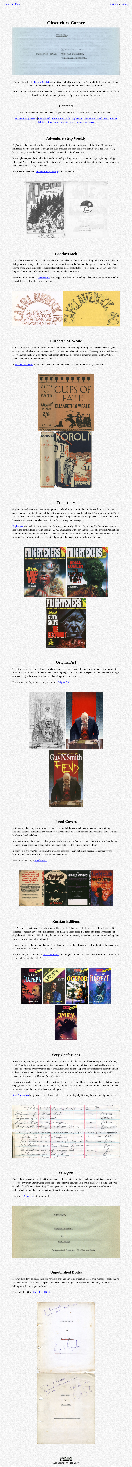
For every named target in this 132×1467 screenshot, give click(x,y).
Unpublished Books (85, 122)
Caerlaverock (44, 118)
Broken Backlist (41, 82)
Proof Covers (102, 118)
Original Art (89, 118)
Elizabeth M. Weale (61, 118)
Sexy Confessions (55, 122)
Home (6, 4)
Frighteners (77, 118)
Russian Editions (51, 954)
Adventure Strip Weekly (26, 118)
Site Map (124, 4)
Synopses (69, 122)
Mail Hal (114, 4)
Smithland (15, 4)
